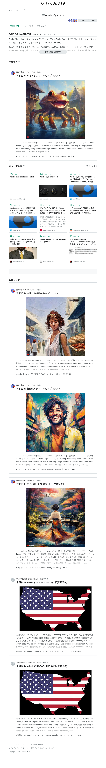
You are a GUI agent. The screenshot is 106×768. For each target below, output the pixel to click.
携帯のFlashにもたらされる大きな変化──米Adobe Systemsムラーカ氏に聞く (23, 241)
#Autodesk (28, 651)
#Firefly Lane (70, 469)
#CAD (48, 651)
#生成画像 (57, 568)
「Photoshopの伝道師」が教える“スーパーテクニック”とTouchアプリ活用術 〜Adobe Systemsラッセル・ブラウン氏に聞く (83, 210)
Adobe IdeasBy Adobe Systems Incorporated (53, 240)
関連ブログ (41, 26)
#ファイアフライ (45, 156)
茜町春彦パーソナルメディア (25, 72)
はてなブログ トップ (17, 10)
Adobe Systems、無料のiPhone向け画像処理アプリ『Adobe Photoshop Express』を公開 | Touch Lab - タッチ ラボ (83, 179)
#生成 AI (71, 156)
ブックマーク (15, 174)
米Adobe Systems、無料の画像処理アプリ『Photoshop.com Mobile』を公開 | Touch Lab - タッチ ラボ (22, 210)
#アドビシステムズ (23, 156)
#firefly (34, 156)
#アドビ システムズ (24, 469)
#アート (66, 568)
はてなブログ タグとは (16, 748)
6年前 (46, 579)
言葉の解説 (14, 26)
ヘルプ (27, 748)
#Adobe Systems (59, 156)
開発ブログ (35, 748)
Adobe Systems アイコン (50, 177)
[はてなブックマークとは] (24, 166)
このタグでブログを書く (88, 20)
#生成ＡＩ (51, 374)
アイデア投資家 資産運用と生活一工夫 (29, 579)
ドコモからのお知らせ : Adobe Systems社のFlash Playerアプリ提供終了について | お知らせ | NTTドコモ (53, 210)
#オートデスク (39, 651)
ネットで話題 (28, 26)
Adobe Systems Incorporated (22, 177)
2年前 (39, 72)
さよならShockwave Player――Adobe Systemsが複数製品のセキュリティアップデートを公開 (83, 242)
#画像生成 (67, 374)
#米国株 (19, 651)
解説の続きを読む (53, 52)
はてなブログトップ (46, 748)
